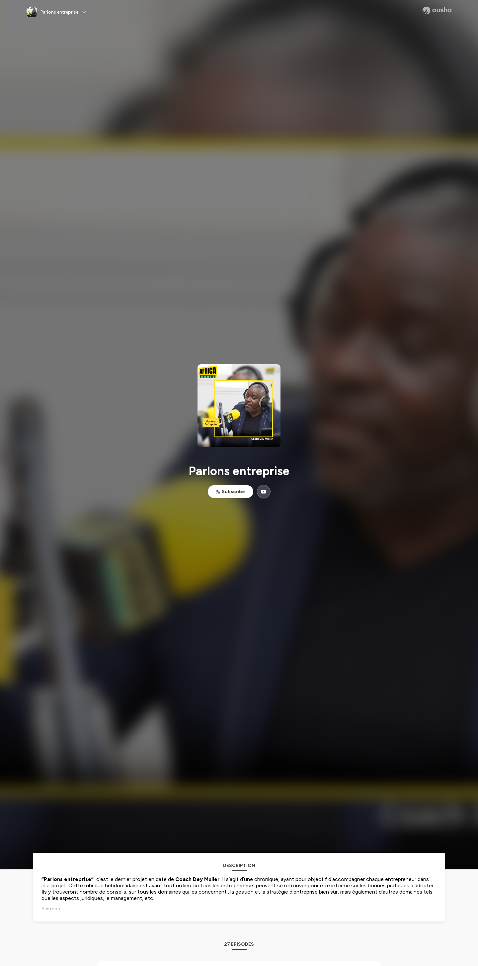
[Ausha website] (437, 11)
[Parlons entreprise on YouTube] (264, 491)
